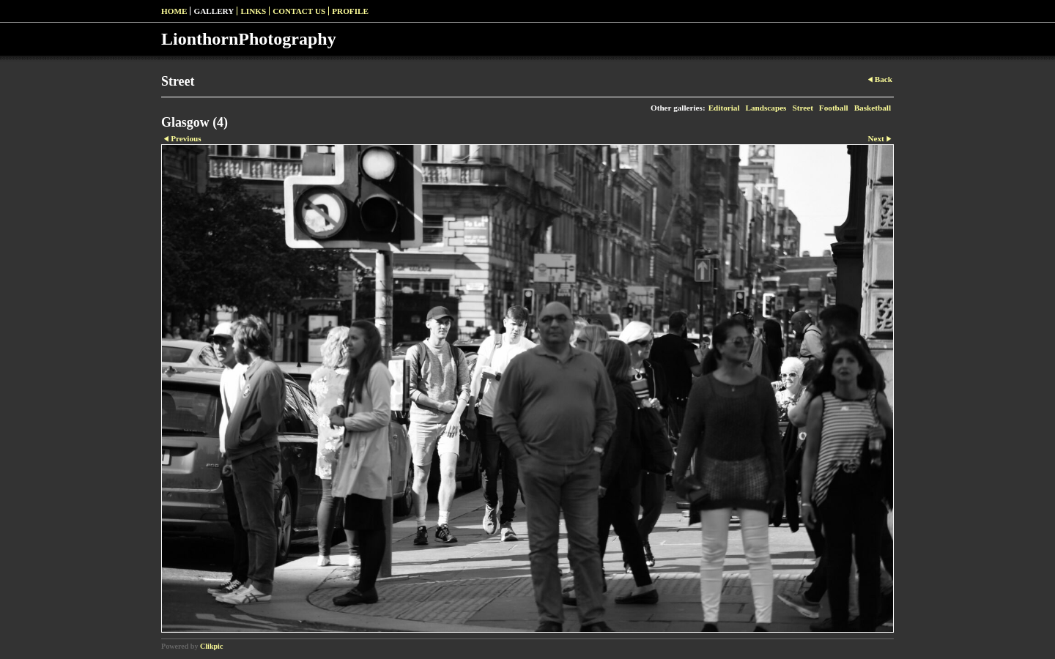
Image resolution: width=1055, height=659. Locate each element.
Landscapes (766, 107)
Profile (350, 11)
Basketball (872, 107)
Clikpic (211, 646)
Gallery (213, 11)
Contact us (299, 11)
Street (802, 107)
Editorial (724, 107)
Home (174, 11)
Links (253, 11)
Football (833, 107)
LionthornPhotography (248, 38)
